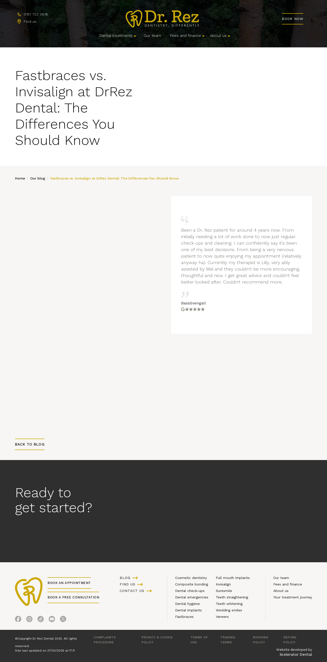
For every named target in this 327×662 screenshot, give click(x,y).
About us (218, 35)
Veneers (222, 617)
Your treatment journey (292, 597)
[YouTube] (52, 619)
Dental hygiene (187, 604)
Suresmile (224, 591)
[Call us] (32, 14)
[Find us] (27, 21)
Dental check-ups (190, 591)
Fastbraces (184, 617)
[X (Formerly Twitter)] (63, 619)
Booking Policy (260, 640)
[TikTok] (40, 619)
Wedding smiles (229, 610)
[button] (117, 35)
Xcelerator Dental (296, 654)
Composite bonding (191, 584)
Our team (152, 35)
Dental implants (188, 610)
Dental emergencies (191, 597)
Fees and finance (185, 35)
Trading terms (227, 640)
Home (20, 178)
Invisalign (223, 584)
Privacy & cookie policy (157, 640)
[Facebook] (18, 619)
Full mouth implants (233, 578)
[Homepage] (162, 18)
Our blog (37, 178)
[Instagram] (29, 619)
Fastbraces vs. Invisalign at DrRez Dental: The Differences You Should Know (114, 178)
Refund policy (290, 640)
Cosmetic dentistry (191, 578)
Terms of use (199, 640)
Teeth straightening (232, 597)
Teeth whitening (229, 604)
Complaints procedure (105, 640)
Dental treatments (116, 35)
